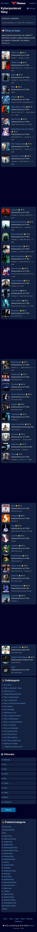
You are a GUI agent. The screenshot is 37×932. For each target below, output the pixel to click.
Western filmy (9, 897)
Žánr (5, 769)
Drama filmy (8, 853)
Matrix (13, 75)
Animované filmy (10, 839)
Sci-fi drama (8, 706)
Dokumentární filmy (11, 851)
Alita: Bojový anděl (18, 144)
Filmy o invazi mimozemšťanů (14, 703)
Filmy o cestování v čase (13, 688)
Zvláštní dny (15, 374)
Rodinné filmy (9, 879)
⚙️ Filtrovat (31, 8)
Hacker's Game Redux (19, 657)
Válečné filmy (9, 894)
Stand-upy (7, 888)
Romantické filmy (10, 882)
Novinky (29, 919)
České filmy (8, 842)
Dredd (13, 454)
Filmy (4, 833)
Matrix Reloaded (17, 234)
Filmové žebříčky (8, 830)
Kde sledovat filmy (9, 906)
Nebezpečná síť (17, 586)
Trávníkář (14, 384)
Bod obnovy (15, 119)
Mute (13, 87)
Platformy (18, 921)
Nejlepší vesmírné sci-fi (14, 747)
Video (5, 793)
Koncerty (7, 874)
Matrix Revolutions (18, 256)
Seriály (4, 909)
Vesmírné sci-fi (9, 691)
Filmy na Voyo (12, 30)
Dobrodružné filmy (11, 848)
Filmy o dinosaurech (11, 719)
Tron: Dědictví (16, 301)
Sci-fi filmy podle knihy (12, 740)
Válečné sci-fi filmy (11, 744)
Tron (13, 526)
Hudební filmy (9, 865)
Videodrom (15, 444)
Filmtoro (31, 926)
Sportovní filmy (9, 885)
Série (23, 919)
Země (5, 774)
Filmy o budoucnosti (11, 697)
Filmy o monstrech (10, 700)
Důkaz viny (15, 53)
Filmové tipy (6, 827)
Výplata (14, 97)
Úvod (5, 919)
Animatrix (14, 546)
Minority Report (17, 246)
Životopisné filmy (10, 903)
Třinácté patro (16, 556)
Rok (4, 778)
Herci (17, 919)
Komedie (7, 868)
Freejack (14, 404)
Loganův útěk (16, 647)
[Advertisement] (18, 187)
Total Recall (15, 291)
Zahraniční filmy (10, 900)
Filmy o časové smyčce (12, 716)
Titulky (5, 783)
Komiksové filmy (10, 871)
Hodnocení (7, 802)
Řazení (5, 797)
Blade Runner (16, 362)
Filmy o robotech (10, 725)
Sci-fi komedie (9, 709)
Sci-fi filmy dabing (10, 737)
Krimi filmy (8, 877)
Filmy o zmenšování (11, 728)
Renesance (15, 311)
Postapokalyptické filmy (12, 694)
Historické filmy (9, 859)
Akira (13, 506)
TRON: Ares (15, 63)
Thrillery (7, 891)
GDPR (22, 928)
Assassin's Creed (17, 156)
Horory (6, 862)
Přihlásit (5, 3)
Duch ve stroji (16, 268)
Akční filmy (8, 836)
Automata (14, 596)
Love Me (14, 536)
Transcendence (17, 281)
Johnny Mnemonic (18, 394)
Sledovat (6, 760)
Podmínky (16, 928)
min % (18, 802)
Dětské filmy (8, 845)
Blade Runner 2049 (18, 107)
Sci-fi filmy (8, 685)
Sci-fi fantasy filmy (11, 731)
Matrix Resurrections (19, 222)
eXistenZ (14, 516)
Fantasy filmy (9, 856)
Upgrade (14, 210)
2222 (13, 667)
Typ (4, 764)
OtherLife (14, 576)
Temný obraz (16, 566)
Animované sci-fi (10, 713)
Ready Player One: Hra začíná (22, 129)
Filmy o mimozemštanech (13, 722)
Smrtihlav (14, 434)
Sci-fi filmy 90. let (10, 734)
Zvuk (5, 788)
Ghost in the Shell (17, 424)
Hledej (32, 3)
